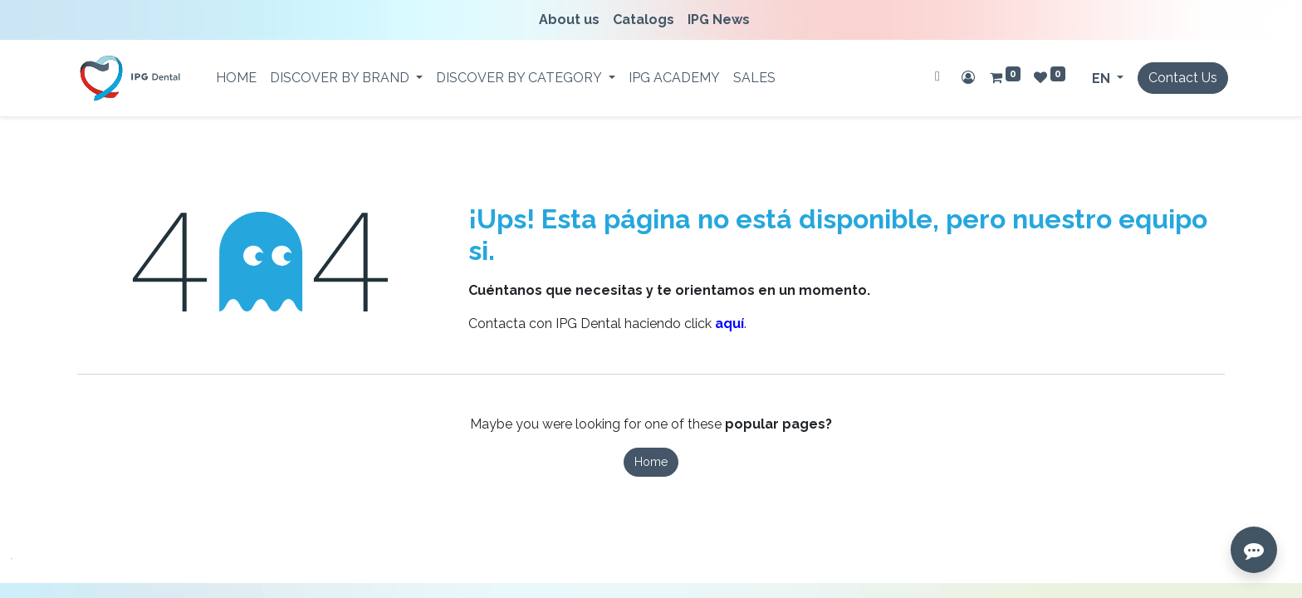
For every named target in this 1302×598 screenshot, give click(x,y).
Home (651, 461)
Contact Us (1182, 78)
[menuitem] (572, 20)
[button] (25, 572)
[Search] (937, 76)
